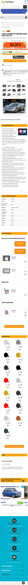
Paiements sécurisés (14, 551)
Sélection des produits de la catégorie (20, 244)
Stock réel (14, 560)
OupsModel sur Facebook (14, 524)
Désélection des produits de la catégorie (20, 251)
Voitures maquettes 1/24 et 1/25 (13, 24)
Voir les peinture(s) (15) (10, 60)
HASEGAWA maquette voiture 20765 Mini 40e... (12, 505)
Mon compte (6, 574)
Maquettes (6, 22)
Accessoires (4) (21, 60)
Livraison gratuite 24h (14, 533)
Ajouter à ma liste (7, 65)
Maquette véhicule (13, 22)
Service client (14, 542)
